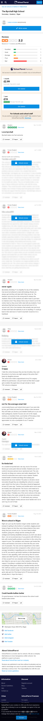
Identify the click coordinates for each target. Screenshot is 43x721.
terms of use (35, 714)
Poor (6, 58)
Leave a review (12, 22)
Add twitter (8, 634)
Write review (21, 28)
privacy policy (25, 714)
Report (16, 139)
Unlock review (23, 163)
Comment (7, 139)
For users (25, 700)
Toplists (24, 688)
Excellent (8, 49)
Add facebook (9, 631)
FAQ (2, 688)
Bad (6, 61)
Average (7, 55)
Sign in (39, 2)
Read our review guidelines (10, 671)
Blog (23, 686)
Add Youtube (9, 642)
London (3, 700)
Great (6, 52)
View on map (21, 618)
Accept (21, 718)
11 (9, 44)
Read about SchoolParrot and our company (15, 660)
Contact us (4, 691)
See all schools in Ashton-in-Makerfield (14, 7)
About (3, 683)
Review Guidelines (7, 686)
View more (21, 127)
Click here (28, 118)
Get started (21, 89)
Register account (27, 683)
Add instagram (9, 638)
